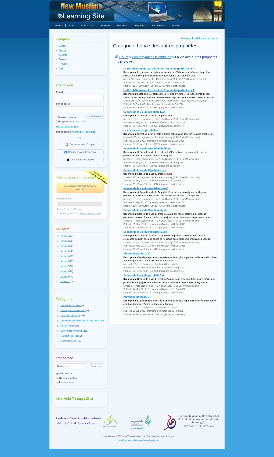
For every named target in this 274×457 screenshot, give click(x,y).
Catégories (140, 25)
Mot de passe (63, 104)
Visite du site (87, 25)
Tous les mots (64, 373)
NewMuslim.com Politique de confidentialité (138, 440)
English (62, 46)
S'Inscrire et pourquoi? (84, 132)
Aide (71, 25)
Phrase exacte (65, 382)
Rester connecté (66, 117)
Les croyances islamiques (151, 57)
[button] (57, 236)
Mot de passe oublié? (67, 126)
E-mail (59, 92)
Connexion (95, 116)
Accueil (58, 25)
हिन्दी (61, 68)
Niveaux (122, 25)
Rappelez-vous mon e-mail (71, 121)
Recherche (159, 25)
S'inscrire (105, 25)
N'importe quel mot (67, 378)
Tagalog (62, 50)
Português (64, 64)
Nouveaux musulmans (82, 12)
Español (63, 55)
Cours (123, 57)
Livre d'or (175, 25)
